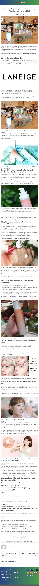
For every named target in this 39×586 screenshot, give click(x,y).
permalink (30, 541)
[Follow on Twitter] (35, 570)
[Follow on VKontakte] (32, 576)
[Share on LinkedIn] (25, 537)
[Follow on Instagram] (30, 570)
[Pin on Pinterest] (23, 537)
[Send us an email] (37, 570)
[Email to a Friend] (21, 537)
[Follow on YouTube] (37, 573)
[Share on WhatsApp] (14, 537)
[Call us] (28, 573)
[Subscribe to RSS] (32, 573)
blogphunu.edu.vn (19, 541)
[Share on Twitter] (18, 537)
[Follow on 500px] (30, 576)
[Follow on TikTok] (32, 570)
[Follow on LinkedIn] (35, 573)
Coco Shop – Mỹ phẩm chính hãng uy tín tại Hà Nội (17, 238)
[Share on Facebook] (16, 537)
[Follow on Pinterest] (30, 573)
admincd (24, 14)
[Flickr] (28, 576)
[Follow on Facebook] (28, 570)
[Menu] (1, 2)
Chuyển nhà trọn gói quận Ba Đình (8, 561)
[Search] (37, 2)
